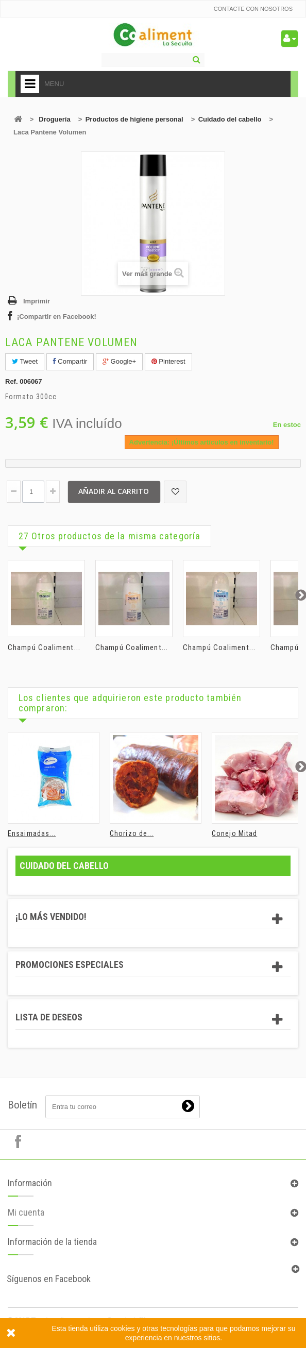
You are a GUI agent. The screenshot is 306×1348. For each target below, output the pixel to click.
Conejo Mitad (234, 833)
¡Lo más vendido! (51, 916)
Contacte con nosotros (253, 9)
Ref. (11, 381)
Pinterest (168, 361)
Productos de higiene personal (134, 119)
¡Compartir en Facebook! (56, 316)
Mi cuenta (26, 1220)
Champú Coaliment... (44, 647)
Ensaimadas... (32, 833)
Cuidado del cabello (230, 119)
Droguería (54, 119)
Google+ (119, 361)
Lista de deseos (48, 1017)
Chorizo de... (132, 833)
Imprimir (36, 301)
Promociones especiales (69, 964)
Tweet (25, 361)
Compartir (70, 361)
